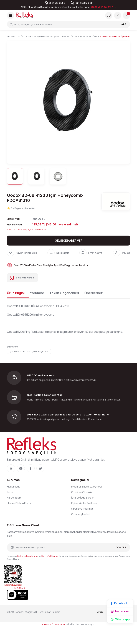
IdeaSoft (47, 624)
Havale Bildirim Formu (19, 503)
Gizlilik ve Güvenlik (81, 492)
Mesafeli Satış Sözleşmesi (86, 486)
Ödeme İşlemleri (80, 514)
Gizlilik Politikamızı (50, 556)
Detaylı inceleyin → (103, 7)
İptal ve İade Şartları (82, 497)
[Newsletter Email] (68, 547)
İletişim (11, 492)
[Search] (68, 24)
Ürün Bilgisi (16, 293)
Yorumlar (37, 293)
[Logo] (24, 15)
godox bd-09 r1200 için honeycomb (29, 351)
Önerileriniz (93, 293)
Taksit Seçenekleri (64, 293)
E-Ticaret (60, 624)
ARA (123, 24)
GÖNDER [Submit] (121, 547)
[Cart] (126, 15)
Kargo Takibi (14, 497)
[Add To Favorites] (22, 252)
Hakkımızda (13, 486)
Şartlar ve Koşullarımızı (28, 556)
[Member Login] (117, 15)
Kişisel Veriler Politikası (84, 503)
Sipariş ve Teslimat (82, 508)
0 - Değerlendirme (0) (21, 208)
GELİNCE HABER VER (68, 241)
